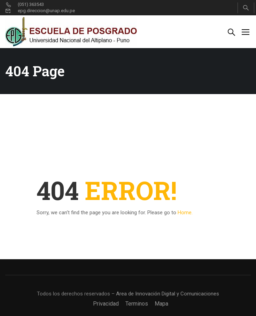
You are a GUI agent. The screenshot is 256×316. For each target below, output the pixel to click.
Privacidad (106, 303)
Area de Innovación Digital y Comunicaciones (167, 294)
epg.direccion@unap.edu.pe (40, 10)
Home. (185, 212)
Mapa (161, 303)
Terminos (136, 303)
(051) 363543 (24, 4)
